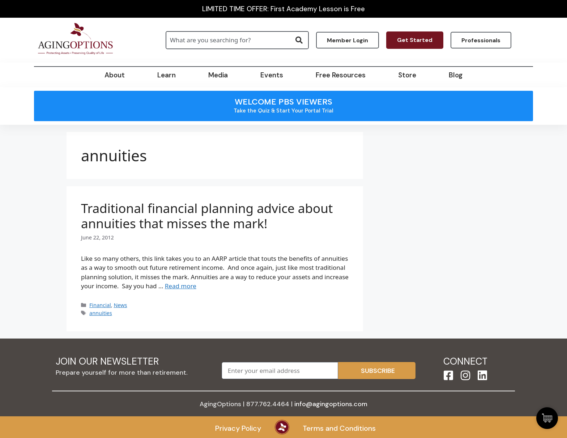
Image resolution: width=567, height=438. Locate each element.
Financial (100, 305)
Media (218, 75)
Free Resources (341, 75)
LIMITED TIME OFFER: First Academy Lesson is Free (283, 8)
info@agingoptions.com (330, 404)
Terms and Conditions (339, 428)
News (120, 305)
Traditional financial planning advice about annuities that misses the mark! (207, 216)
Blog (455, 75)
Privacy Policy (238, 428)
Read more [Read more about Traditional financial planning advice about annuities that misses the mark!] (180, 286)
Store (407, 75)
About (115, 75)
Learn (166, 75)
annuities (100, 313)
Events (271, 75)
